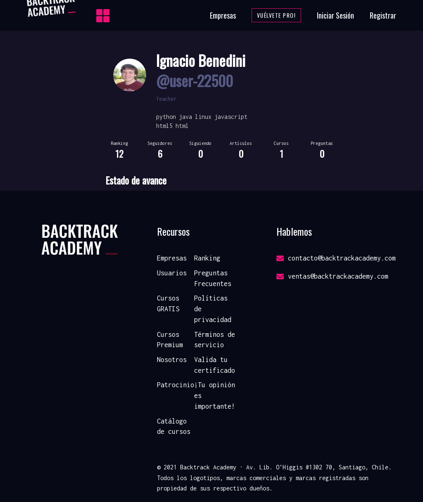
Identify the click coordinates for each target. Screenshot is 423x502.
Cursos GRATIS (168, 303)
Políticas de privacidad (212, 308)
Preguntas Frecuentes (212, 278)
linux (203, 116)
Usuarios (172, 273)
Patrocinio (175, 384)
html (182, 125)
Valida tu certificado (214, 365)
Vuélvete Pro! (276, 15)
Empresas (223, 15)
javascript (230, 116)
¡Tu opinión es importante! (214, 395)
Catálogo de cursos (173, 426)
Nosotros (172, 359)
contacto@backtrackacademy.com (336, 258)
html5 (164, 125)
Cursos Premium (170, 340)
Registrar (383, 15)
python (166, 116)
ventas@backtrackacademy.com (332, 276)
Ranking (207, 258)
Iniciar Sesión (335, 15)
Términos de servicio (214, 340)
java (185, 116)
